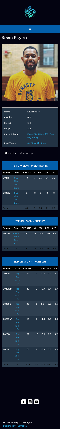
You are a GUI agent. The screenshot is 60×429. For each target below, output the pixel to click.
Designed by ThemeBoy (15, 425)
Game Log (26, 153)
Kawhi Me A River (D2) (38, 134)
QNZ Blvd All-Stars (36, 143)
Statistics (10, 153)
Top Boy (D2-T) (17, 278)
